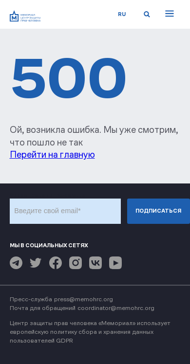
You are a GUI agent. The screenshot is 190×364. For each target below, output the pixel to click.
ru (122, 14)
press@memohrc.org (83, 299)
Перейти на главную (52, 154)
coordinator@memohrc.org (115, 307)
